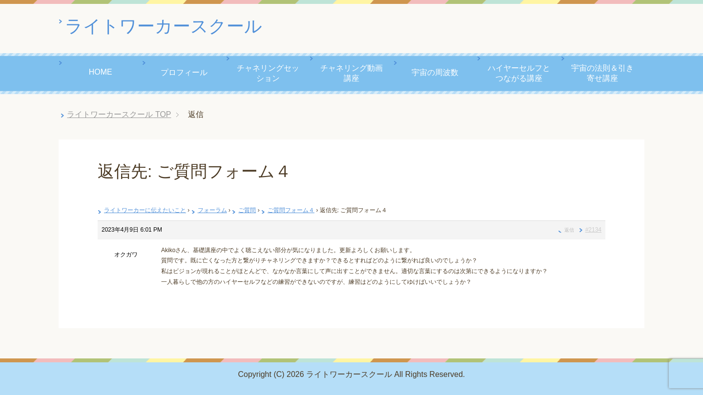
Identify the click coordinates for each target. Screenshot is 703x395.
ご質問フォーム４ (291, 210)
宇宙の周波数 (435, 72)
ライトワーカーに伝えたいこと (145, 210)
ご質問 (247, 210)
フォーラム (212, 210)
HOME (100, 72)
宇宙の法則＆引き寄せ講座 (602, 73)
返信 (569, 230)
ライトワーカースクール (163, 26)
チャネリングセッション (268, 73)
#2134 (593, 229)
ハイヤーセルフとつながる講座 (519, 73)
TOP (119, 114)
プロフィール (184, 72)
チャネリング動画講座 (351, 73)
